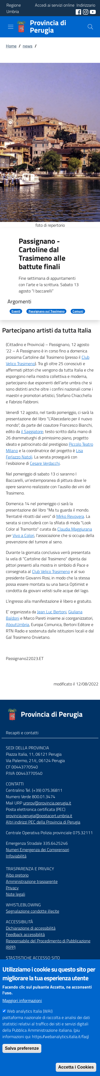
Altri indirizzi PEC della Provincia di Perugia (43, 822)
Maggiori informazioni (22, 1012)
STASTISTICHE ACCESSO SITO (33, 958)
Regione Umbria (13, 8)
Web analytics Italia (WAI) (30, 1023)
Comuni (78, 311)
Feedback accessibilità (25, 934)
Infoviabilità (16, 856)
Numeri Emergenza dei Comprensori (37, 849)
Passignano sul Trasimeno (47, 311)
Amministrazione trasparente (32, 881)
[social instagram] (86, 11)
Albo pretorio (17, 875)
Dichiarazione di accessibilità (30, 928)
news (28, 46)
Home (11, 46)
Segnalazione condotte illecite (32, 911)
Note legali (15, 894)
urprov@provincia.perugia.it (47, 803)
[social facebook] (79, 11)
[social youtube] (92, 11)
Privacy (12, 888)
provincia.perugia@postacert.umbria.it (39, 815)
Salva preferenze (22, 1060)
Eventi (15, 311)
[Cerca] (90, 27)
